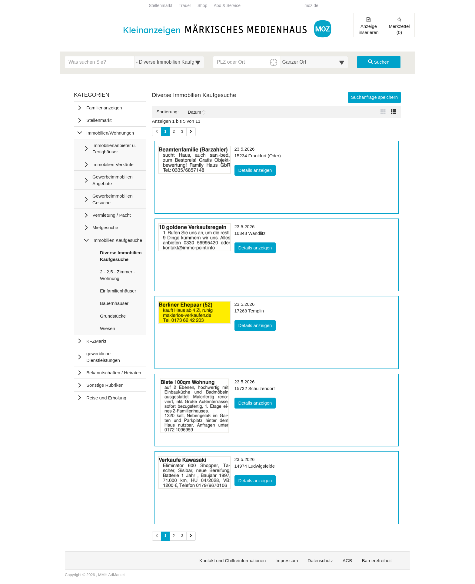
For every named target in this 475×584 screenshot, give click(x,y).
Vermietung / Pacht (111, 215)
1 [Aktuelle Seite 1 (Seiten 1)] (165, 131)
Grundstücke (113, 317)
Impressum (286, 560)
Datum (196, 112)
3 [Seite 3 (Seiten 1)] (182, 131)
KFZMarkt (96, 341)
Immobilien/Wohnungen (110, 132)
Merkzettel (399, 26)
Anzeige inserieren (368, 26)
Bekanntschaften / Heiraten (113, 372)
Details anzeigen (257, 170)
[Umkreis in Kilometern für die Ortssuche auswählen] (314, 62)
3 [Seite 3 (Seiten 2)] (182, 536)
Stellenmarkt (160, 5)
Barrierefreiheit (377, 560)
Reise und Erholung (106, 397)
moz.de (311, 5)
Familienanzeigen (104, 107)
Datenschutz (320, 560)
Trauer (185, 5)
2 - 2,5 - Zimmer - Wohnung (117, 276)
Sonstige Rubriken (105, 385)
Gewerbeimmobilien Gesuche (112, 199)
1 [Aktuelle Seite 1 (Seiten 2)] (165, 535)
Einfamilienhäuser (118, 292)
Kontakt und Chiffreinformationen (232, 560)
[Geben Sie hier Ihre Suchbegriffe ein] (100, 62)
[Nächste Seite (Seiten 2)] (191, 536)
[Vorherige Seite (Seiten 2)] (156, 536)
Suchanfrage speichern (374, 97)
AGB (347, 560)
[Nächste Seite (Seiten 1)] (191, 131)
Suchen (378, 62)
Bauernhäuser (114, 304)
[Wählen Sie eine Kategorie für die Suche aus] (169, 62)
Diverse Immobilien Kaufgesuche (121, 257)
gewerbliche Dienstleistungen (103, 356)
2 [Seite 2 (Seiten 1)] (174, 131)
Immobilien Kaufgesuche (117, 240)
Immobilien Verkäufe (113, 164)
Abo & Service (227, 5)
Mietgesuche (105, 227)
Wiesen (107, 330)
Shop (203, 5)
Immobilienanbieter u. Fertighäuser (114, 148)
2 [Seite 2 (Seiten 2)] (174, 536)
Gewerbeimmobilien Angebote (112, 180)
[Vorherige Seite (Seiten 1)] (156, 131)
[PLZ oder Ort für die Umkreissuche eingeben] (247, 62)
